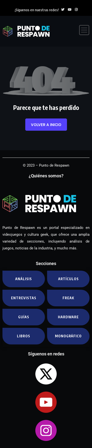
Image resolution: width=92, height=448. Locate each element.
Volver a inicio (46, 124)
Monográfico (68, 336)
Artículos (68, 279)
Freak (68, 298)
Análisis (23, 279)
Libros (23, 336)
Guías (23, 317)
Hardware (68, 317)
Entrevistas (23, 298)
